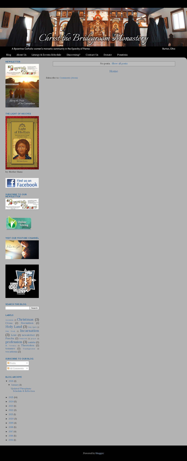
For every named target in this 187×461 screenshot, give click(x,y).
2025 (11, 397)
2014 (11, 440)
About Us (21, 54)
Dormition (27, 323)
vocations (11, 351)
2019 (11, 422)
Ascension (9, 320)
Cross (8, 323)
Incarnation (29, 330)
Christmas (25, 319)
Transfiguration (29, 349)
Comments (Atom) (69, 77)
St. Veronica (10, 346)
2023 (11, 405)
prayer (33, 338)
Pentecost (23, 338)
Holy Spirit (32, 327)
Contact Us (92, 54)
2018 (11, 427)
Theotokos (27, 345)
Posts (11, 363)
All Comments (15, 368)
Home (114, 71)
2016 (11, 435)
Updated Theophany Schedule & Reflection (23, 389)
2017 (11, 431)
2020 (11, 418)
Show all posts (119, 63)
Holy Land (13, 326)
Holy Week (10, 331)
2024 (11, 401)
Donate (108, 54)
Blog (8, 54)
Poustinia (122, 54)
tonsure (10, 348)
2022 (11, 410)
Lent (14, 335)
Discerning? (73, 54)
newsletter (28, 335)
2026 (11, 381)
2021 (11, 414)
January (15, 384)
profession (13, 342)
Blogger (99, 453)
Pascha (9, 338)
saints (31, 342)
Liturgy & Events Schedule (46, 54)
